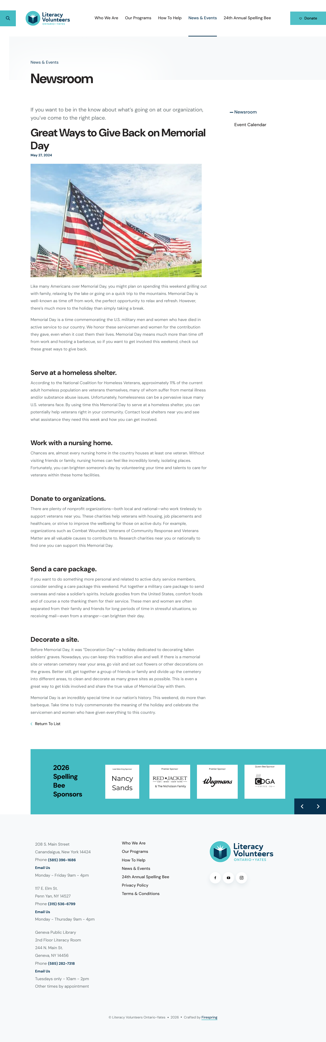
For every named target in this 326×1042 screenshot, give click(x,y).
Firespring (209, 1017)
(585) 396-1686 (62, 860)
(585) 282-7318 (61, 963)
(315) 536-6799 (61, 904)
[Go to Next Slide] (318, 806)
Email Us (42, 868)
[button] (8, 18)
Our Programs (133, 18)
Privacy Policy (135, 885)
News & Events (198, 18)
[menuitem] (102, 18)
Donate (305, 18)
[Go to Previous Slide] (302, 806)
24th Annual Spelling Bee (242, 18)
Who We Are (102, 18)
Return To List (47, 723)
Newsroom (245, 112)
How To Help (165, 18)
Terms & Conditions (141, 893)
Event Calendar (250, 125)
